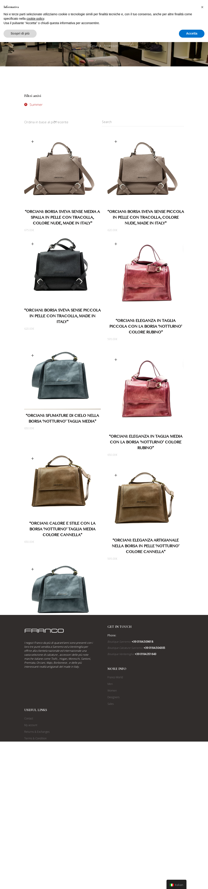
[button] (202, 7)
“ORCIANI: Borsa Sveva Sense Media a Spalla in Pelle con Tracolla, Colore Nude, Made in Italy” (62, 218)
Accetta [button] (191, 33)
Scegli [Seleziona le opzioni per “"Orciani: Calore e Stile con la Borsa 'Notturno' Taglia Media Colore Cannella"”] (33, 480)
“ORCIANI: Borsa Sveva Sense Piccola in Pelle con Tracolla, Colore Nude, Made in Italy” (145, 218)
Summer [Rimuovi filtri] (36, 104)
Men (110, 784)
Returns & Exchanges (37, 832)
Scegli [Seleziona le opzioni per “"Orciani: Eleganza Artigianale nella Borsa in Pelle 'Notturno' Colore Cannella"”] (116, 486)
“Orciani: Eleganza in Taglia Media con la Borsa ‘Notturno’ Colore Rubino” (145, 449)
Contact (28, 819)
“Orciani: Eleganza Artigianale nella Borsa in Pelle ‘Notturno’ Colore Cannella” (145, 558)
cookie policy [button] (35, 18)
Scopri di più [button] (20, 33)
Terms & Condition (35, 839)
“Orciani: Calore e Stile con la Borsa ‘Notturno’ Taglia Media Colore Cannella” (62, 552)
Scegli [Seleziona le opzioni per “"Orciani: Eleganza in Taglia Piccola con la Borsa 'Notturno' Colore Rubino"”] (116, 246)
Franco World (115, 777)
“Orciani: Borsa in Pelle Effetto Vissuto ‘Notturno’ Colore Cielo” (62, 665)
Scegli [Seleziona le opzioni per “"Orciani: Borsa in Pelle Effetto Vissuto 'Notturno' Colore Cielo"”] (33, 601)
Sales (110, 804)
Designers (113, 797)
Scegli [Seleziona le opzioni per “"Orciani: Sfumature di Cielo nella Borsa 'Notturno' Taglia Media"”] (33, 366)
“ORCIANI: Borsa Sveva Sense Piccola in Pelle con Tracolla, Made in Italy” (62, 319)
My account (30, 825)
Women (112, 791)
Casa (93, 45)
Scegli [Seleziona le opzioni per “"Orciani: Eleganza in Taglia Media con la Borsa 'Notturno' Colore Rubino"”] (116, 366)
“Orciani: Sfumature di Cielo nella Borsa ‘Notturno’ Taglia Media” (62, 430)
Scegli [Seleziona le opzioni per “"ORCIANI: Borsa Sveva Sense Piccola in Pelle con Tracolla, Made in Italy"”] (33, 246)
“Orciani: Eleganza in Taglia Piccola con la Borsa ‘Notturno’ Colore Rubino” (145, 329)
